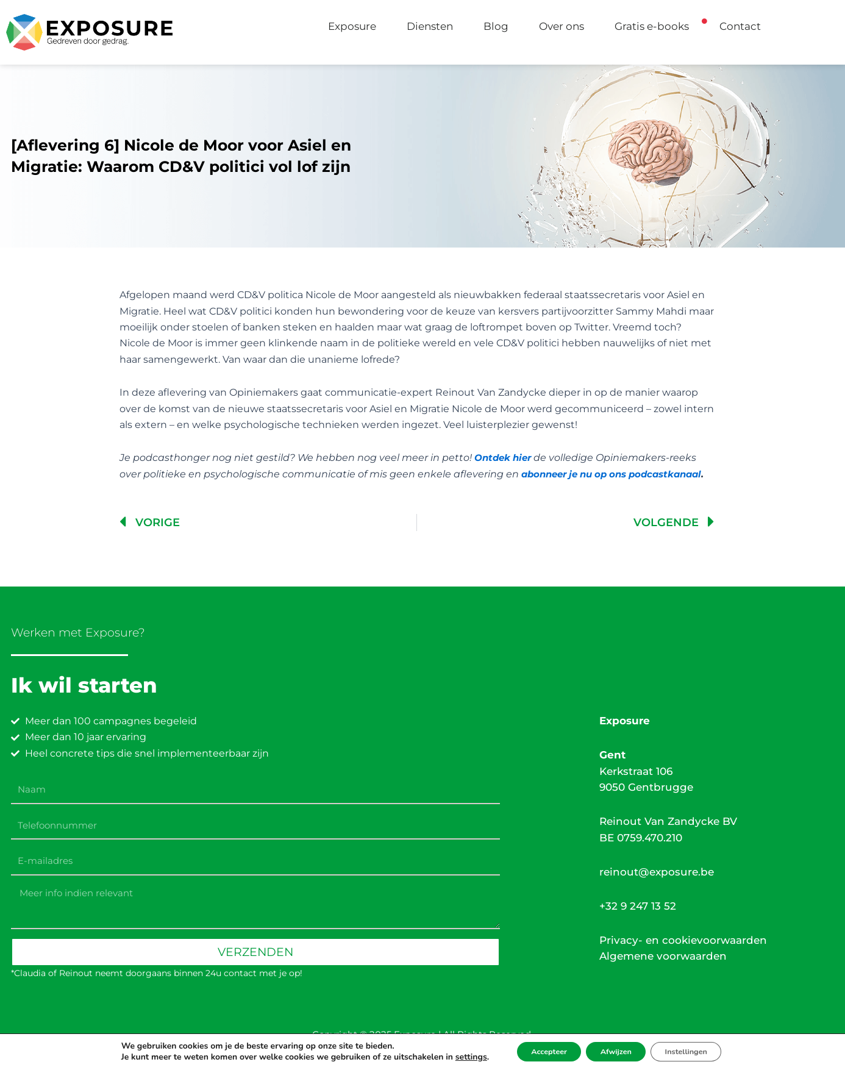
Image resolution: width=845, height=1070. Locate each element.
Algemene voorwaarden (663, 957)
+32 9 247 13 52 (637, 906)
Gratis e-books (652, 26)
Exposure (352, 26)
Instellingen (697, 1051)
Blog (495, 26)
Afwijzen (615, 1051)
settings (453, 1056)
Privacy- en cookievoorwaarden (683, 941)
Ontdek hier (505, 457)
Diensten (430, 26)
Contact (740, 26)
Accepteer (537, 1051)
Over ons (561, 26)
